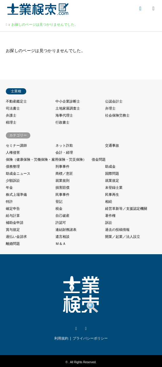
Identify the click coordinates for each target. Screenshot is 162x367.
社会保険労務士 (117, 115)
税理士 (11, 122)
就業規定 (112, 181)
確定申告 (13, 209)
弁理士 (110, 108)
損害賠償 (62, 188)
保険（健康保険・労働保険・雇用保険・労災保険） (46, 159)
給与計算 (13, 216)
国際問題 (112, 174)
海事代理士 (64, 115)
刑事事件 (62, 167)
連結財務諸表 (65, 230)
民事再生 (112, 195)
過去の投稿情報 (117, 230)
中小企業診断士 (67, 101)
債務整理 (13, 167)
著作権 (110, 216)
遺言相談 (62, 237)
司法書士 (13, 108)
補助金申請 (14, 223)
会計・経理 (64, 152)
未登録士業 (114, 188)
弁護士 (11, 115)
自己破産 (62, 216)
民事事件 (62, 195)
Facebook (86, 329)
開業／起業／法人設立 (122, 237)
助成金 (110, 167)
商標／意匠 (64, 174)
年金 (9, 188)
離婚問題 (13, 244)
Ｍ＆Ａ (60, 244)
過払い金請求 (16, 237)
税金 (58, 209)
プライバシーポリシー (90, 338)
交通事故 (112, 145)
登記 (58, 202)
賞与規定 (13, 230)
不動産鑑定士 (16, 101)
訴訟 (108, 223)
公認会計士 (114, 101)
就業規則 (62, 181)
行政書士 (62, 122)
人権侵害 (13, 152)
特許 (9, 202)
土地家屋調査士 (67, 108)
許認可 (60, 223)
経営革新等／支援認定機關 (126, 209)
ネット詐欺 (64, 145)
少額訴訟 (13, 181)
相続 (108, 202)
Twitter (76, 329)
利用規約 (61, 338)
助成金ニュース (18, 174)
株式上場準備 (16, 195)
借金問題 (99, 159)
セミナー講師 (16, 145)
